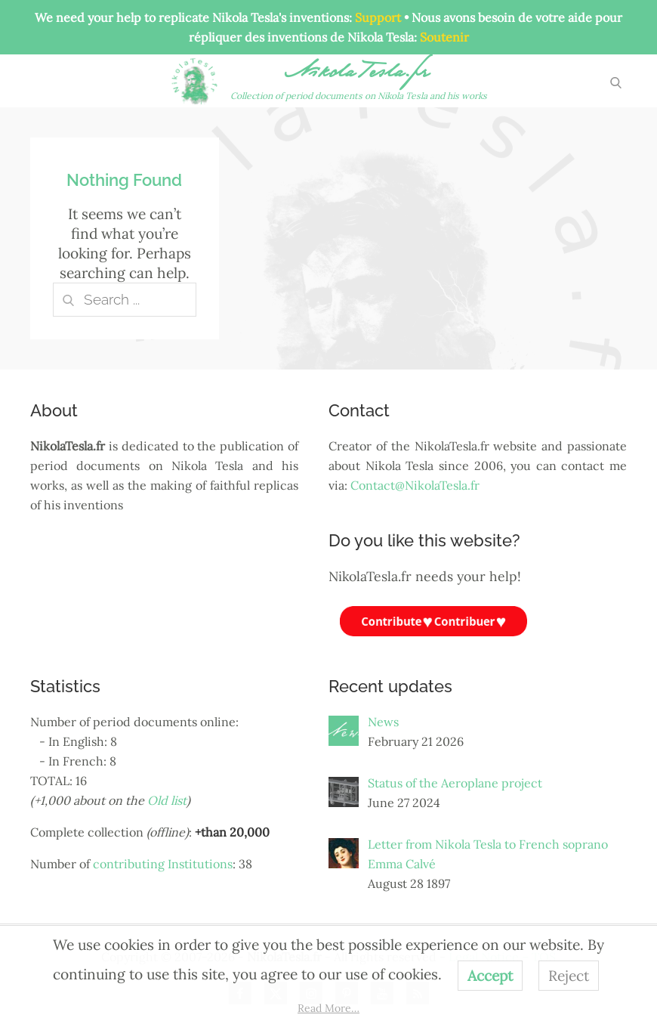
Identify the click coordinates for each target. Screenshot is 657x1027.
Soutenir (444, 37)
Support (378, 17)
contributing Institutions (163, 863)
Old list (167, 800)
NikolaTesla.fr (359, 74)
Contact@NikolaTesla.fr (415, 485)
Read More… (328, 1008)
